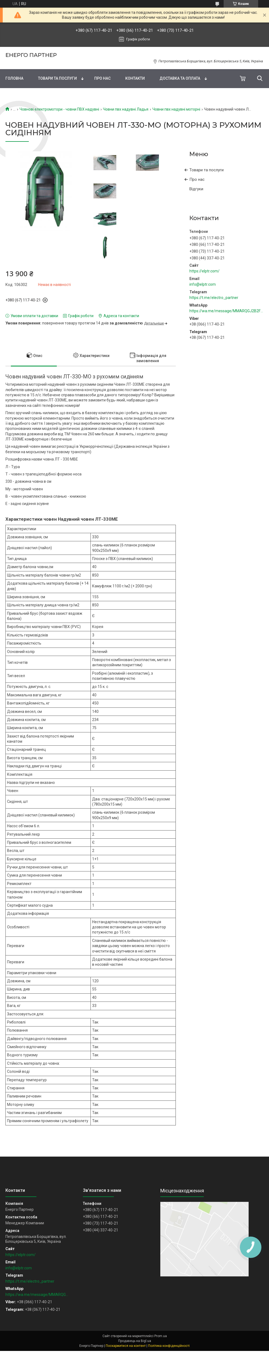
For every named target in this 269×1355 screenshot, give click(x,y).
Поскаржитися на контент (126, 1346)
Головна (14, 78)
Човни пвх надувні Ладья (125, 109)
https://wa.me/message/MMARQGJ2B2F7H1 (226, 311)
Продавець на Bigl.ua (134, 1341)
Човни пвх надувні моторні (176, 109)
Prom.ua (160, 1336)
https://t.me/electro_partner (213, 297)
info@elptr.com (202, 284)
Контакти (135, 78)
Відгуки (196, 188)
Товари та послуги (57, 78)
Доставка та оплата (179, 78)
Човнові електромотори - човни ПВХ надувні (59, 109)
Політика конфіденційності (169, 1346)
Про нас (102, 78)
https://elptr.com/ (204, 271)
